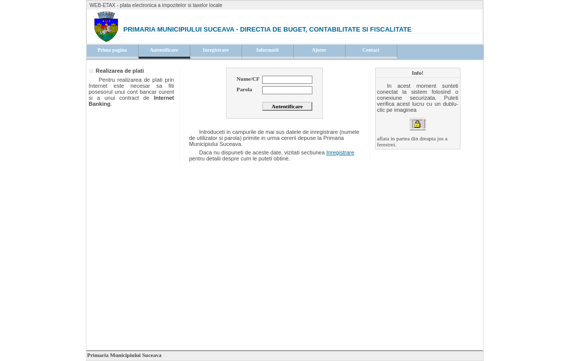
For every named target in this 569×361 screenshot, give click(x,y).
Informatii (267, 50)
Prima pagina (112, 50)
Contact (371, 50)
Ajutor (319, 50)
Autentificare (164, 50)
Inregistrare (216, 50)
